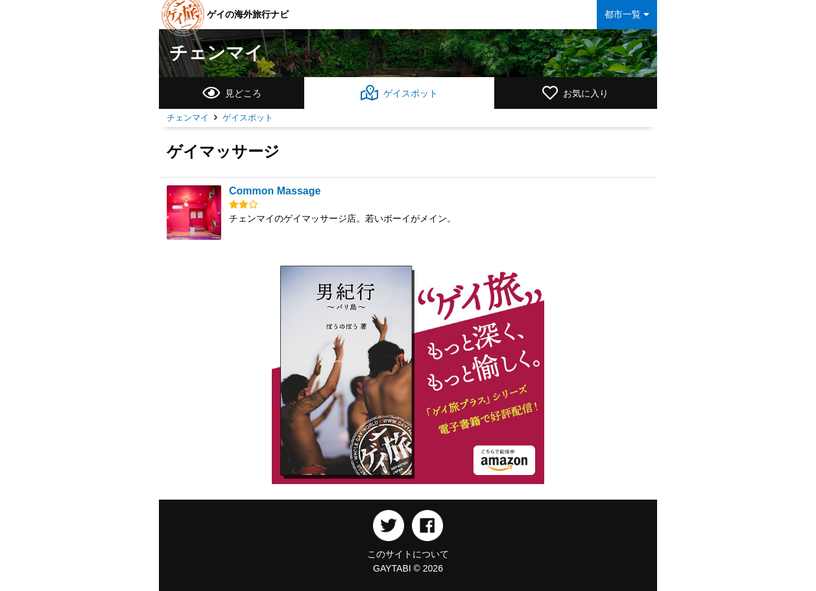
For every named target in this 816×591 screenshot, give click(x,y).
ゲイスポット (247, 117)
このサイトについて (408, 554)
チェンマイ (216, 53)
